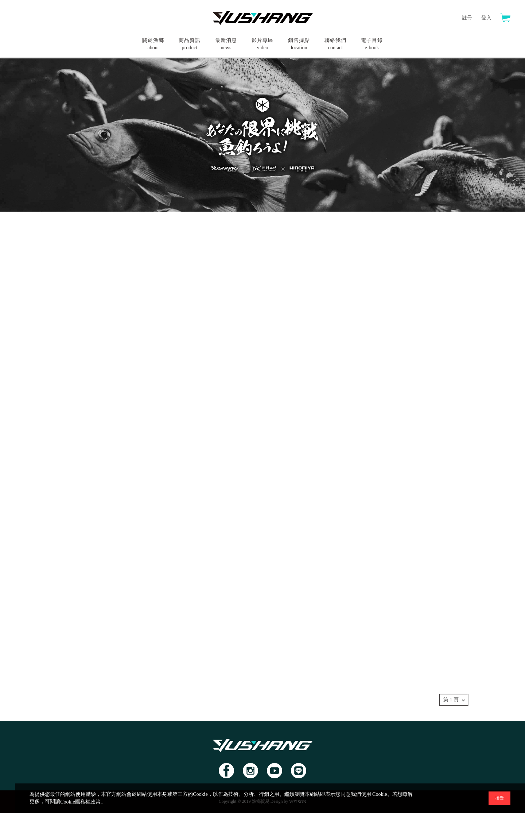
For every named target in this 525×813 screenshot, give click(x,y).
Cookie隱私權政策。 (82, 802)
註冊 (467, 17)
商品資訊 (190, 44)
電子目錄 (372, 44)
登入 (486, 17)
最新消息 (226, 44)
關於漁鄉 (153, 44)
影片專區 (262, 44)
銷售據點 (299, 44)
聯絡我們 (335, 44)
